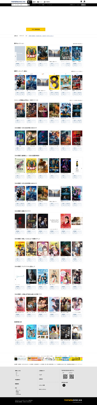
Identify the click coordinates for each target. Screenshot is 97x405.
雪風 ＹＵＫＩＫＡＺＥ (31, 90)
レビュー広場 (42, 385)
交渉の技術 (28, 284)
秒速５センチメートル (76, 118)
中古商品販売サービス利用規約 (39, 364)
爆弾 (16, 118)
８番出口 (51, 90)
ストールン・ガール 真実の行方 (43, 173)
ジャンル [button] (34, 4)
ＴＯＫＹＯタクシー (41, 118)
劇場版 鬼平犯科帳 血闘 (65, 340)
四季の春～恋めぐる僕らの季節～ (43, 284)
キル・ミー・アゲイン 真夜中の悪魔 (56, 173)
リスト (81, 2)
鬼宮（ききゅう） (52, 284)
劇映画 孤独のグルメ (53, 61)
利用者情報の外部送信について (72, 364)
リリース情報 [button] (41, 4)
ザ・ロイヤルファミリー (76, 229)
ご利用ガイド (72, 4)
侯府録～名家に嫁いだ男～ (19, 312)
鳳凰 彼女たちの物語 (64, 312)
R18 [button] (83, 4)
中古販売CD (48, 1)
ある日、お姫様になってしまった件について (57, 256)
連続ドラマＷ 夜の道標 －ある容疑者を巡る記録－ (35, 229)
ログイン (84, 2)
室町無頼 (28, 118)
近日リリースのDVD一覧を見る (76, 100)
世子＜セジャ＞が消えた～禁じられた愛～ (79, 284)
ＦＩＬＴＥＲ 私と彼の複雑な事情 (78, 312)
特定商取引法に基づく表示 (61, 364)
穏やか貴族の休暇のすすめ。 (77, 256)
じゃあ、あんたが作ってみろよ (55, 229)
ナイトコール (17, 173)
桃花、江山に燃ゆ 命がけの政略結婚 (44, 312)
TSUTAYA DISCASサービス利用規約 (27, 364)
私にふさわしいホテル (19, 340)
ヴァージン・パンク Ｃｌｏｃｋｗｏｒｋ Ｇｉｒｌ (70, 61)
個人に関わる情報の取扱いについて (51, 364)
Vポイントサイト (42, 389)
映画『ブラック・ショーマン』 (20, 90)
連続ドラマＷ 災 (18, 229)
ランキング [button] (49, 4)
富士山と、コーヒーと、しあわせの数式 (44, 340)
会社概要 (15, 364)
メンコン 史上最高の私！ (65, 284)
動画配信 (17, 383)
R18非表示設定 (18, 394)
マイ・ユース (17, 284)
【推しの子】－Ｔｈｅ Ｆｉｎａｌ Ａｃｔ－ (80, 201)
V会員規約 (19, 364)
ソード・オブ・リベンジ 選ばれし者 (44, 61)
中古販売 (17, 392)
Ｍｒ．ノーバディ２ (64, 90)
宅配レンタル (18, 390)
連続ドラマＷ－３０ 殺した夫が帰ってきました (46, 229)
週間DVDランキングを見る (76, 71)
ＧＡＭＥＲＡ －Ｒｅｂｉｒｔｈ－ (67, 256)
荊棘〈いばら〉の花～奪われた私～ (33, 312)
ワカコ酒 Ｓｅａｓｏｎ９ (65, 229)
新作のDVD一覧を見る (77, 43)
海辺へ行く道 (29, 340)
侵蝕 (73, 173)
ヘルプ (78, 4)
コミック (40, 1)
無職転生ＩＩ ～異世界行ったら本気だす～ (79, 61)
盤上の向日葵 (52, 118)
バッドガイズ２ (17, 256)
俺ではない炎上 (63, 118)
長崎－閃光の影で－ (75, 340)
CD (35, 1)
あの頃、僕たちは (52, 312)
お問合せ (41, 379)
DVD (30, 1)
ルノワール (51, 340)
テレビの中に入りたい (64, 173)
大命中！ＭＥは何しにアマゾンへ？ (33, 61)
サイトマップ (80, 364)
